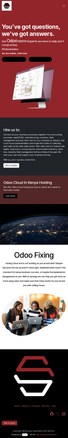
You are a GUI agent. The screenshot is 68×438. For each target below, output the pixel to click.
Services (45, 406)
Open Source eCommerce (46, 435)
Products (36, 406)
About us (25, 406)
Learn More (10, 196)
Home (17, 406)
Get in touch (9, 423)
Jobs (53, 406)
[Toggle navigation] (63, 5)
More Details (11, 165)
